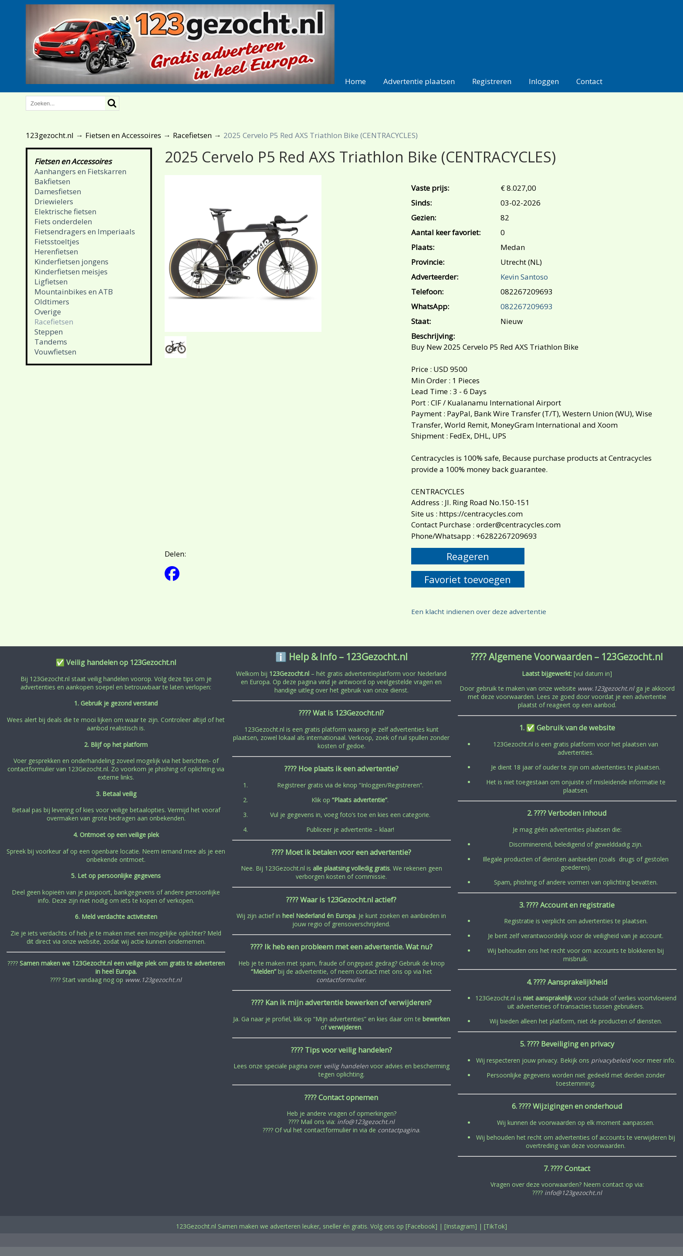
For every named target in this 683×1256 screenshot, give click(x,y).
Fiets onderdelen (63, 221)
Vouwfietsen (55, 352)
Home (355, 81)
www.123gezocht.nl (153, 980)
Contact (589, 81)
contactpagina (398, 1130)
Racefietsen (192, 135)
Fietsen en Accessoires (123, 135)
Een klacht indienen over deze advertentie (478, 611)
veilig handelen (346, 1066)
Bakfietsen (52, 181)
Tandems (50, 342)
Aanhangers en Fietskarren (80, 171)
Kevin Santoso (524, 277)
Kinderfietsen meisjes (71, 272)
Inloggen (544, 81)
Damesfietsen (57, 191)
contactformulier (340, 980)
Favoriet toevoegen (467, 579)
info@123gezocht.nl (366, 1122)
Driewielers (53, 201)
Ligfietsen (51, 282)
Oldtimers (51, 302)
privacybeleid (610, 1060)
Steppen (48, 332)
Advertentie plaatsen (419, 81)
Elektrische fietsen (65, 211)
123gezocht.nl (50, 135)
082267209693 (526, 306)
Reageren (467, 556)
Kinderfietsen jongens (71, 262)
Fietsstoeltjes (56, 241)
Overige (47, 312)
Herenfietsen (56, 251)
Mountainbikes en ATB (73, 292)
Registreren (491, 81)
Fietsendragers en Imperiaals (84, 231)
